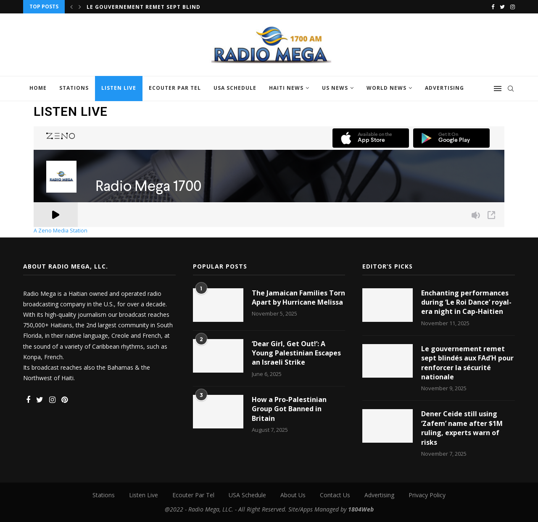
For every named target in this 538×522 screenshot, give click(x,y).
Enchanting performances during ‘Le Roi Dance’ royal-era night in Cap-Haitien (466, 302)
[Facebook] (492, 6)
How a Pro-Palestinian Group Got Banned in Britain (289, 409)
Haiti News (286, 87)
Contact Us (335, 495)
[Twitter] (502, 6)
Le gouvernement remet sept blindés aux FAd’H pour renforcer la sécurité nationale (467, 362)
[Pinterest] (64, 400)
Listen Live (118, 87)
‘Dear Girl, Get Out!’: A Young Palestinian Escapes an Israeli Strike (296, 353)
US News (335, 87)
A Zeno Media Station (60, 231)
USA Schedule (235, 87)
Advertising (444, 87)
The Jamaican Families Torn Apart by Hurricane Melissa (298, 297)
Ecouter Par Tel (175, 87)
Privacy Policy (427, 495)
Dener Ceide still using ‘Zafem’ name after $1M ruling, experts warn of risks (462, 427)
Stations (74, 87)
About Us (293, 495)
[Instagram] (512, 6)
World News (386, 87)
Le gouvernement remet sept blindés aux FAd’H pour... (175, 6)
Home (38, 87)
